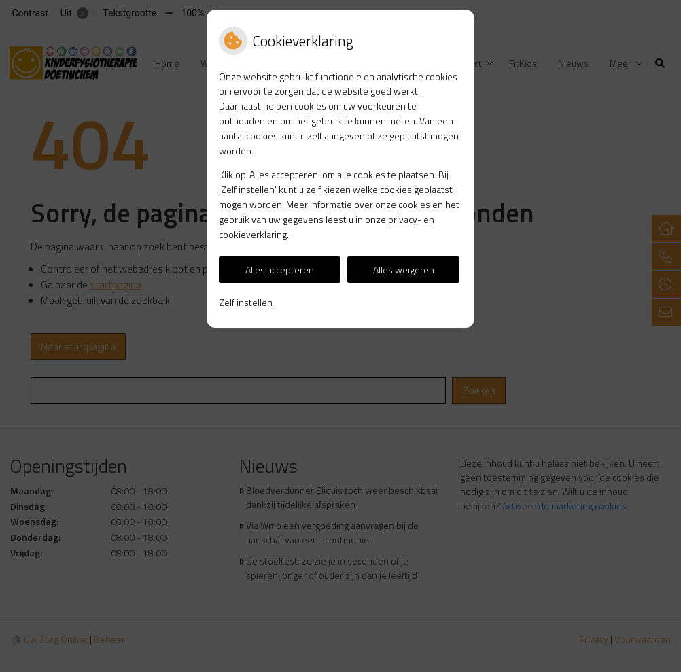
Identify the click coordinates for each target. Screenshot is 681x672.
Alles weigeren (403, 270)
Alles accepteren (279, 270)
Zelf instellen (246, 302)
